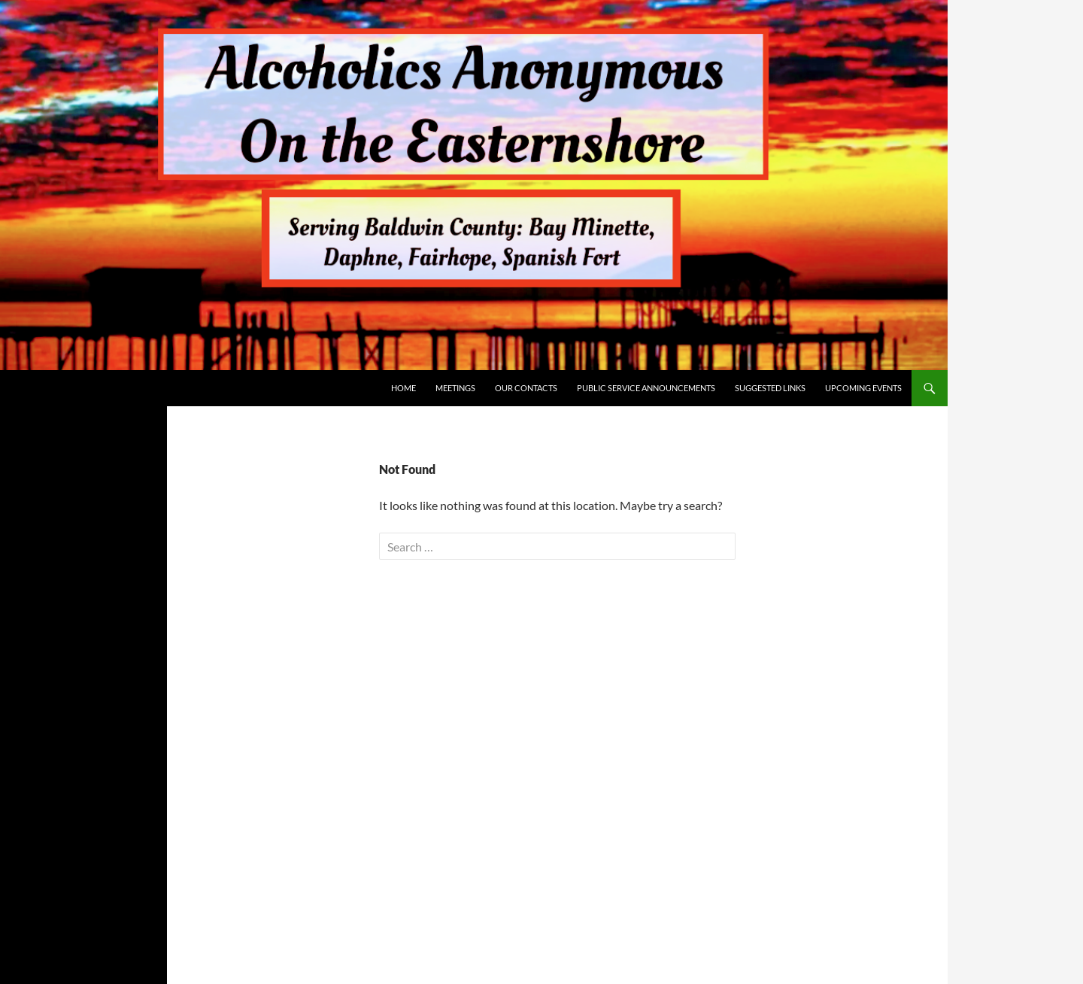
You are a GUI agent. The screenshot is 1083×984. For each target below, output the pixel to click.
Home (403, 388)
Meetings (455, 388)
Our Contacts (526, 388)
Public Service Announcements (646, 388)
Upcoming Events (863, 388)
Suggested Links (770, 388)
